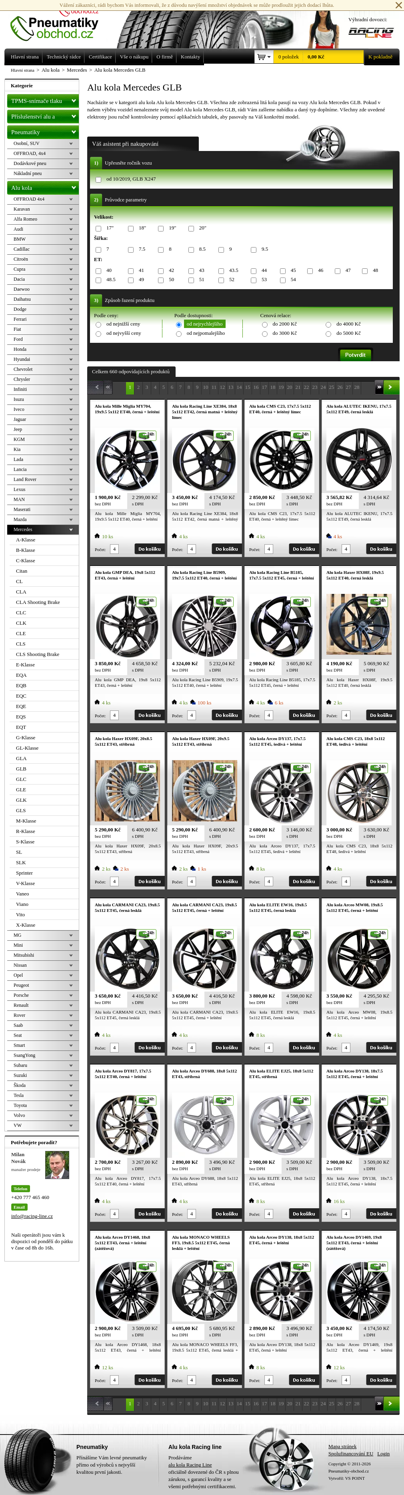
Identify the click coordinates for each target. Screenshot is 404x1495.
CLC (21, 613)
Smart (19, 1045)
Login (383, 1454)
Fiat (17, 329)
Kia (17, 449)
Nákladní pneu (28, 173)
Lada (18, 459)
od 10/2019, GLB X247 (131, 179)
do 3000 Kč (285, 333)
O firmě (164, 57)
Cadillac (22, 249)
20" (201, 228)
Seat (18, 1035)
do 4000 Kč (348, 324)
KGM (19, 439)
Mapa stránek (342, 1446)
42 (170, 270)
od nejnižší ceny (123, 324)
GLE (21, 790)
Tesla (19, 1095)
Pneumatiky (45, 130)
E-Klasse (25, 665)
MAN (19, 499)
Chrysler (22, 379)
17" (109, 228)
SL (19, 852)
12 (222, 387)
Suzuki (20, 1075)
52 (230, 279)
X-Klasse (25, 925)
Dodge (20, 309)
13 (231, 387)
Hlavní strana (22, 70)
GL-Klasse (27, 748)
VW (18, 1125)
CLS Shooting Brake (37, 654)
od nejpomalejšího (206, 333)
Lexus (19, 489)
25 (331, 387)
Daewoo (22, 289)
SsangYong (24, 1055)
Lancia (20, 469)
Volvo (19, 1115)
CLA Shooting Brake (38, 602)
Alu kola (45, 186)
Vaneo (22, 894)
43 (200, 270)
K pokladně (378, 56)
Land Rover (25, 479)
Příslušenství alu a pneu (45, 116)
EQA (21, 675)
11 (214, 387)
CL (19, 581)
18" (141, 228)
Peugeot (21, 985)
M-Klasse (26, 821)
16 (256, 387)
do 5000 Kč (348, 333)
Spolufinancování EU (350, 1454)
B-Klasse (25, 550)
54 (292, 279)
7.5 (140, 249)
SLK (21, 862)
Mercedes (23, 529)
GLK (21, 800)
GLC (21, 779)
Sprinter (24, 873)
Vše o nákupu (134, 57)
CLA (21, 592)
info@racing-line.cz (32, 1216)
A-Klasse (25, 540)
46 (319, 270)
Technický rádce (64, 57)
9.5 (263, 249)
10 (205, 387)
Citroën (21, 259)
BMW (20, 239)
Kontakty (190, 57)
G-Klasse (25, 737)
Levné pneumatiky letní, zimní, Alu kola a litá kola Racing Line (60, 21)
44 (263, 270)
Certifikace (100, 57)
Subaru (20, 1065)
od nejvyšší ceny (123, 333)
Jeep (18, 429)
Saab (18, 1025)
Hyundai (22, 359)
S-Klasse (25, 842)
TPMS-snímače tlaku (45, 99)
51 (200, 279)
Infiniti (20, 389)
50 (170, 279)
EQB (21, 685)
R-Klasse (25, 831)
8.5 (201, 249)
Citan (21, 571)
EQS (21, 717)
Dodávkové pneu (30, 163)
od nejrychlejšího (205, 324)
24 (323, 387)
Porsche (21, 995)
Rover (19, 1015)
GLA (21, 758)
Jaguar (20, 419)
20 (289, 387)
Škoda (20, 1085)
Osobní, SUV (27, 143)
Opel (18, 975)
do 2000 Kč (285, 324)
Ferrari (20, 319)
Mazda (20, 519)
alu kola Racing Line (190, 1465)
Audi (18, 229)
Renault (21, 1005)
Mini (18, 945)
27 (348, 387)
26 (340, 387)
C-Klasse (25, 560)
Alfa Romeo (25, 219)
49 (140, 279)
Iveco (19, 409)
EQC (21, 696)
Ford (18, 339)
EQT (21, 727)
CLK (21, 623)
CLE (21, 633)
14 (239, 387)
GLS (21, 810)
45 (292, 270)
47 (347, 270)
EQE (21, 706)
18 (273, 387)
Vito (20, 914)
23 (315, 387)
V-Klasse (25, 883)
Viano (22, 904)
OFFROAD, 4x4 (30, 153)
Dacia (19, 279)
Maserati (22, 509)
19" (171, 228)
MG (17, 935)
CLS (21, 644)
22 (306, 387)
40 (108, 270)
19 (281, 387)
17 (264, 387)
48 (374, 270)
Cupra (19, 269)
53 (263, 279)
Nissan (20, 965)
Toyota (20, 1105)
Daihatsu (22, 299)
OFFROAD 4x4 (29, 199)
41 (140, 270)
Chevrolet (23, 369)
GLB (21, 769)
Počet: (100, 549)
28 (357, 387)
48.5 (110, 279)
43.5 (232, 270)
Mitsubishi (24, 955)
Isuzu (19, 399)
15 (247, 387)
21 (298, 387)
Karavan (22, 209)
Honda (20, 349)
